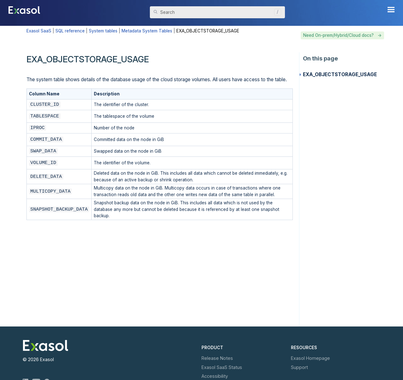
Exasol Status (222, 367)
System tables (103, 30)
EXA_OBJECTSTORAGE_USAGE (340, 74)
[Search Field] (217, 12)
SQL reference (70, 30)
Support (299, 367)
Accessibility (215, 376)
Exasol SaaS (38, 30)
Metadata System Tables (147, 30)
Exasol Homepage (310, 358)
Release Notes (217, 358)
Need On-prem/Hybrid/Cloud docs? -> (342, 35)
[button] (276, 12)
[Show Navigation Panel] (391, 9)
